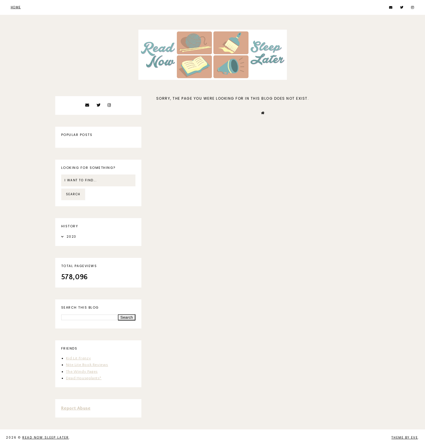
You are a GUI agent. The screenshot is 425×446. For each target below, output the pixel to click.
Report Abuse (76, 408)
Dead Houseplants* (84, 378)
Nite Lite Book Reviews (87, 365)
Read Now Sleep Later (45, 437)
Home (16, 7)
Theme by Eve (404, 437)
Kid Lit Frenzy (78, 358)
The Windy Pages (82, 371)
